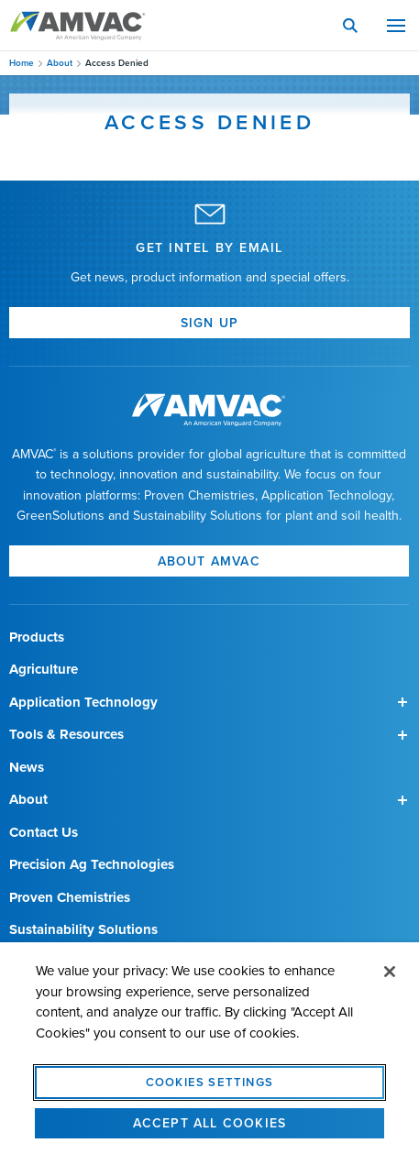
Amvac (78, 25)
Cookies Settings (209, 1089)
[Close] (389, 979)
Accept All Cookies (210, 1130)
